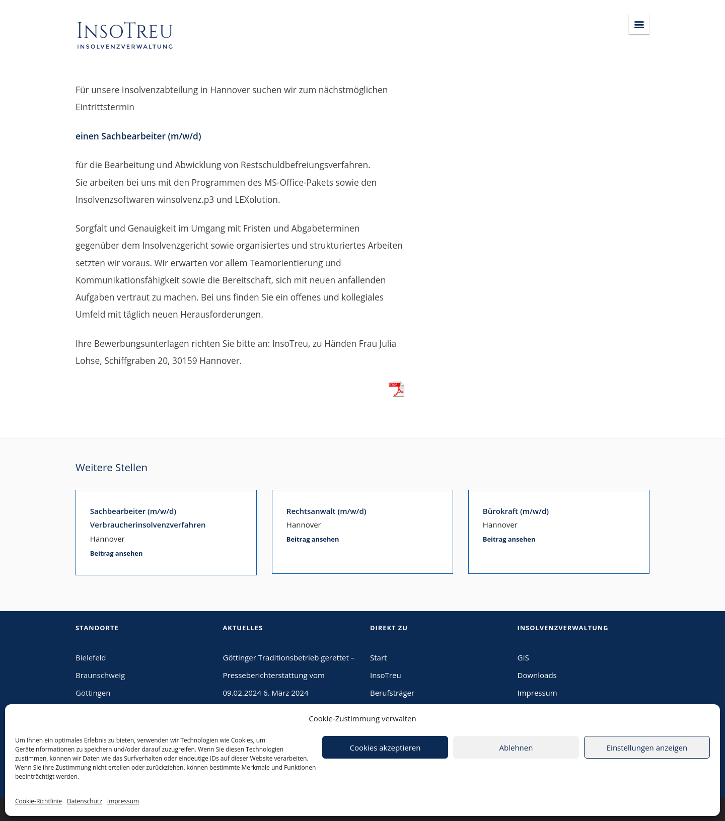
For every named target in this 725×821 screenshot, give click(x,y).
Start (378, 657)
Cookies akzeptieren (385, 747)
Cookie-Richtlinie (38, 801)
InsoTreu (385, 675)
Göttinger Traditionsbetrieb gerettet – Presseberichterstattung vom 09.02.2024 (289, 675)
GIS (523, 657)
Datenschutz (84, 801)
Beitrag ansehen (116, 553)
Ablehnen (516, 747)
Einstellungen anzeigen (647, 747)
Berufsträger (392, 693)
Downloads (537, 675)
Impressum (123, 801)
